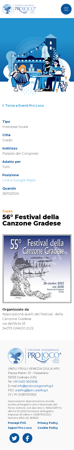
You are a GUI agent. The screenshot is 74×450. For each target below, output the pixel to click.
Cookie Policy (47, 428)
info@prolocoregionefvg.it (35, 386)
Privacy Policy (47, 423)
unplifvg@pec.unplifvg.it (31, 390)
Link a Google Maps (18, 180)
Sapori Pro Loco (20, 428)
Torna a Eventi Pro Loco (23, 105)
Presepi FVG (17, 423)
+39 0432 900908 (24, 381)
